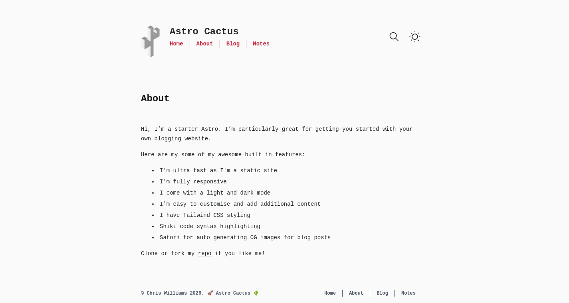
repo (205, 253)
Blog (233, 44)
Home (176, 44)
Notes (261, 44)
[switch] (415, 37)
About (204, 44)
